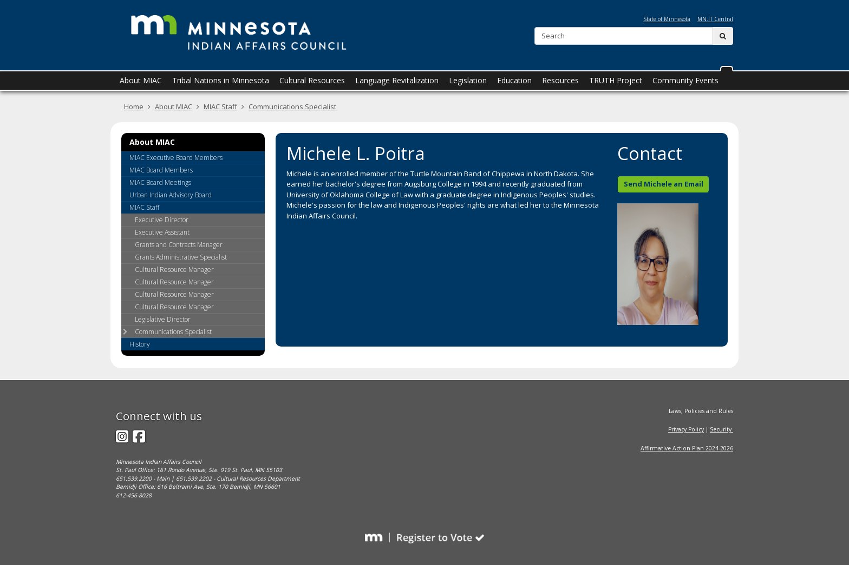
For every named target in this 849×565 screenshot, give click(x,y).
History (139, 344)
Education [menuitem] (514, 80)
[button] (726, 68)
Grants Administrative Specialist (181, 257)
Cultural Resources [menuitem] (312, 80)
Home (133, 106)
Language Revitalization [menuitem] (397, 80)
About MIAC (173, 106)
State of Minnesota (666, 19)
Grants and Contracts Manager (179, 244)
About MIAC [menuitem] (141, 80)
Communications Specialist (292, 106)
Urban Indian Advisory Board (170, 195)
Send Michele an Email (663, 184)
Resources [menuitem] (560, 80)
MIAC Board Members (161, 170)
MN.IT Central (715, 19)
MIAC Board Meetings (160, 182)
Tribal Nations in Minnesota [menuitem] (220, 80)
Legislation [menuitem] (468, 80)
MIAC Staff (220, 106)
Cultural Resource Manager (174, 269)
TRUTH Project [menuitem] (615, 80)
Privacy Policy (686, 429)
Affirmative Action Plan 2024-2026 (687, 448)
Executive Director (161, 219)
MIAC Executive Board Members (176, 157)
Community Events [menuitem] (685, 80)
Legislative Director (163, 319)
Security (721, 429)
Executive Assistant (162, 232)
